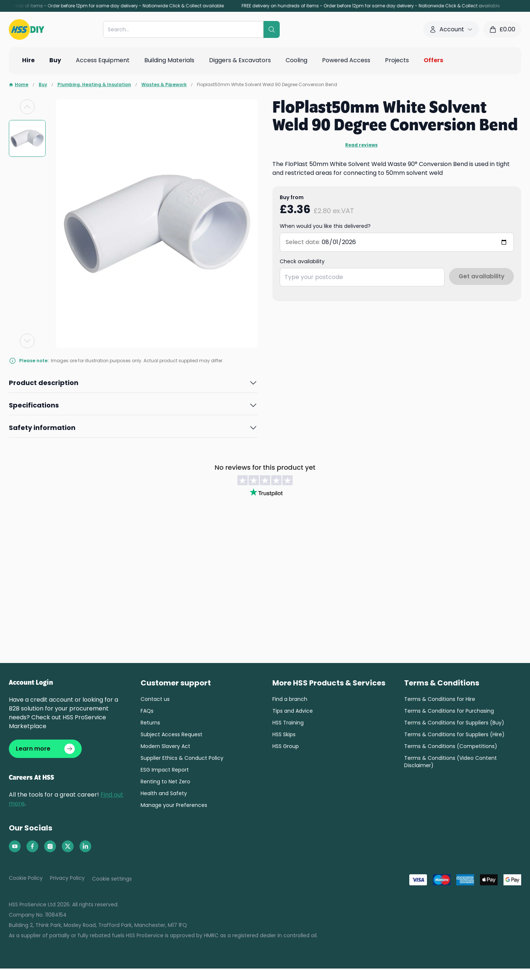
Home (18, 85)
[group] (27, 138)
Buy (43, 85)
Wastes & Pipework (164, 85)
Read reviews (361, 145)
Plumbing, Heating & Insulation (94, 85)
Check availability (302, 261)
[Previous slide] (27, 106)
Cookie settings (112, 880)
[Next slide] (27, 341)
